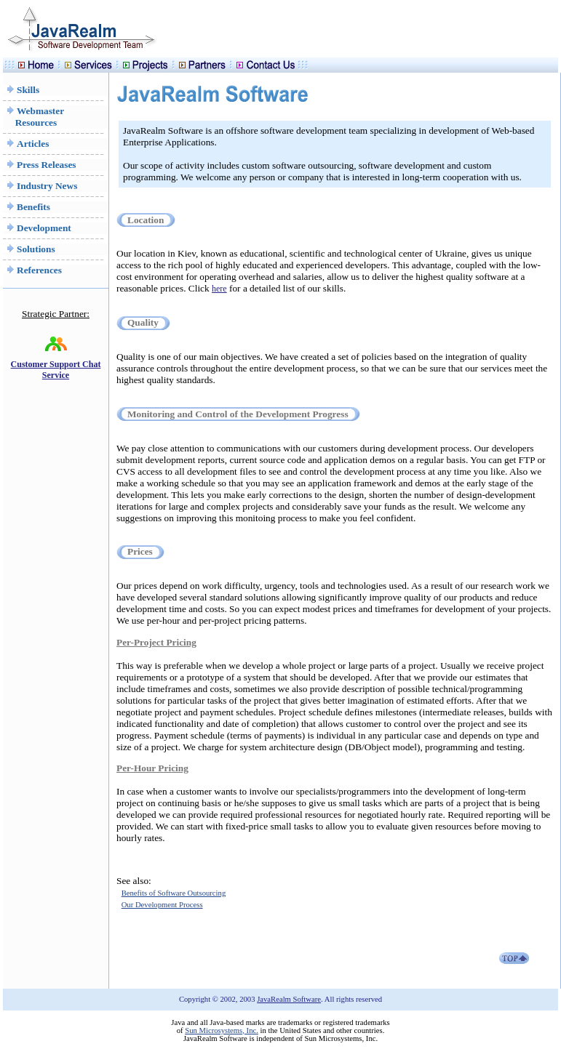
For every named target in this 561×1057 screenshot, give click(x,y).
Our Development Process (162, 905)
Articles (26, 143)
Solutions (29, 249)
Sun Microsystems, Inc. (221, 1030)
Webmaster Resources (33, 116)
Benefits (26, 206)
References (32, 270)
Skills (21, 89)
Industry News (40, 185)
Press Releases (39, 164)
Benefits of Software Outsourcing (174, 893)
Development (37, 227)
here (219, 289)
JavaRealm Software (289, 999)
